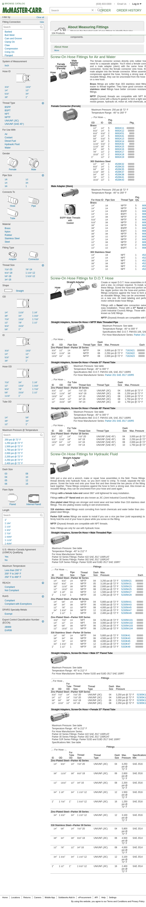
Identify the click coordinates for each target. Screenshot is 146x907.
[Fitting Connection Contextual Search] (23, 27)
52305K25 (126, 589)
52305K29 (126, 595)
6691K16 (119, 149)
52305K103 (127, 625)
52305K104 (127, 628)
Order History (129, 10)
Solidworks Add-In (66, 897)
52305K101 (127, 620)
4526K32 (119, 164)
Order (105, 10)
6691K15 (119, 146)
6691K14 (119, 141)
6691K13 (119, 138)
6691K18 (119, 154)
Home (5, 897)
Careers (37, 897)
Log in (137, 4)
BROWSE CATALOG (15, 3)
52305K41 (126, 602)
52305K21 (126, 580)
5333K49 (125, 646)
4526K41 (119, 177)
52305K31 (126, 583)
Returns (27, 897)
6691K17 (119, 152)
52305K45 (126, 607)
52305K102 (127, 623)
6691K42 (119, 144)
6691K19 (119, 157)
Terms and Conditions (117, 901)
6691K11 (119, 128)
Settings (112, 897)
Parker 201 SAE (119, 375)
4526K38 (119, 174)
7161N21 (130, 350)
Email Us (121, 4)
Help (103, 897)
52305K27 (126, 592)
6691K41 (119, 136)
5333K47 (125, 644)
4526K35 (119, 169)
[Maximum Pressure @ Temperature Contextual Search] (23, 435)
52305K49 (126, 613)
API (96, 897)
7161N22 (130, 353)
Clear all (40, 17)
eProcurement (84, 897)
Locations (15, 897)
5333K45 (125, 641)
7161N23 (130, 356)
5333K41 (125, 635)
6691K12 (119, 130)
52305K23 (126, 586)
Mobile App (50, 897)
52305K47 (126, 610)
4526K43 (119, 180)
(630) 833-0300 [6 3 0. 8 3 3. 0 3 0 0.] (104, 4)
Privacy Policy (138, 901)
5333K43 (125, 638)
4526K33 (119, 166)
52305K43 (126, 604)
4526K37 (119, 172)
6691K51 (119, 133)
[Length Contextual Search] (23, 515)
